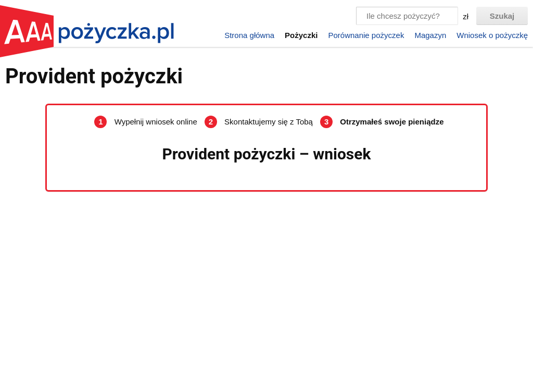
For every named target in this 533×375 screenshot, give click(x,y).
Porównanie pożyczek (366, 35)
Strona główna (249, 35)
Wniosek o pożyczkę (492, 35)
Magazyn (430, 35)
